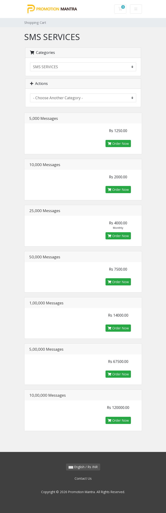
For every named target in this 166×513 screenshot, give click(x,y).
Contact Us (83, 478)
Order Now (118, 143)
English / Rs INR (83, 467)
